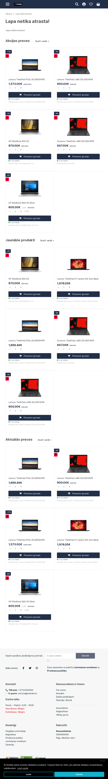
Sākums (8, 14)
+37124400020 (25, 690)
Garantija (9, 744)
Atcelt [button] (102, 761)
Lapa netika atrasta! (23, 14)
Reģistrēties (62, 711)
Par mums (61, 690)
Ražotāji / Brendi (64, 700)
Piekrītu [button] (79, 774)
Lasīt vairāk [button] (22, 768)
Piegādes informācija (15, 731)
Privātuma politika (14, 738)
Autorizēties (62, 708)
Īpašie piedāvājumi (65, 696)
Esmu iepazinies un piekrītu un (73, 669)
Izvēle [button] (28, 774)
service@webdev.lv (27, 693)
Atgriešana (10, 734)
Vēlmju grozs (62, 714)
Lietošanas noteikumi (15, 741)
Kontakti (60, 693)
